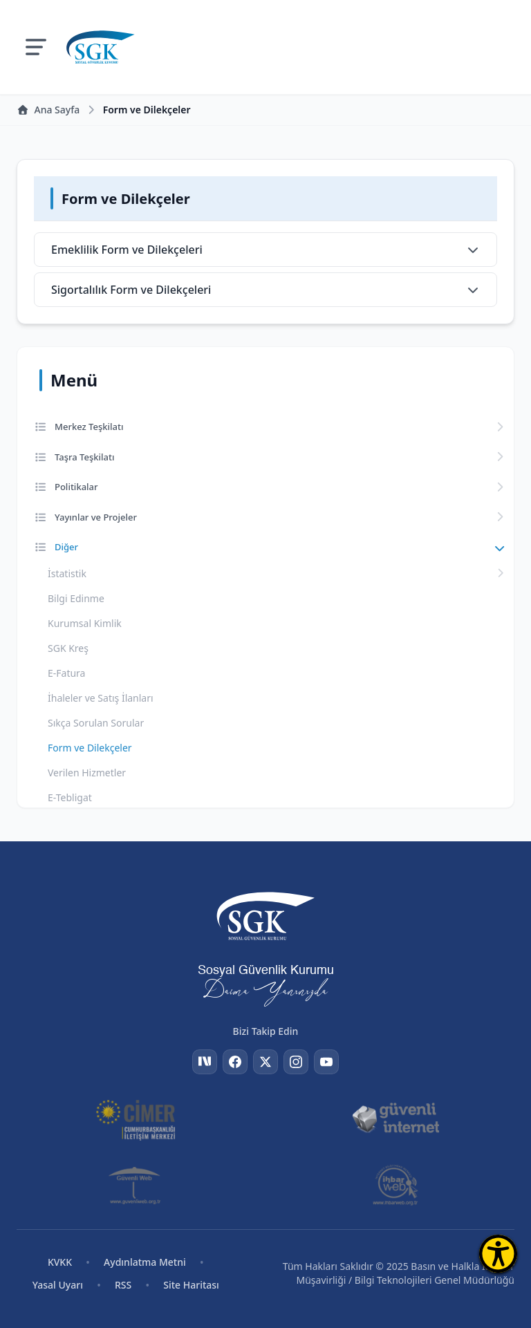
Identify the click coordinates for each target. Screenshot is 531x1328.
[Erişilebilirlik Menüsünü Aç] (498, 1254)
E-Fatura (66, 673)
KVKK (60, 1262)
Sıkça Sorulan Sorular (96, 722)
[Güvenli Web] (136, 1185)
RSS (123, 1284)
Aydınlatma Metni (145, 1262)
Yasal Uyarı (57, 1284)
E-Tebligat (70, 797)
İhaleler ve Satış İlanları (100, 697)
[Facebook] (235, 1061)
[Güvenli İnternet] (395, 1118)
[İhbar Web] (395, 1185)
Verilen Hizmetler (87, 772)
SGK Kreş (68, 648)
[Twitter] (265, 1061)
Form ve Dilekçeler (90, 747)
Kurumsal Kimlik (85, 623)
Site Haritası (191, 1284)
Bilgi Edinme (76, 598)
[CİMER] (135, 1118)
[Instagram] (295, 1061)
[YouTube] (326, 1061)
